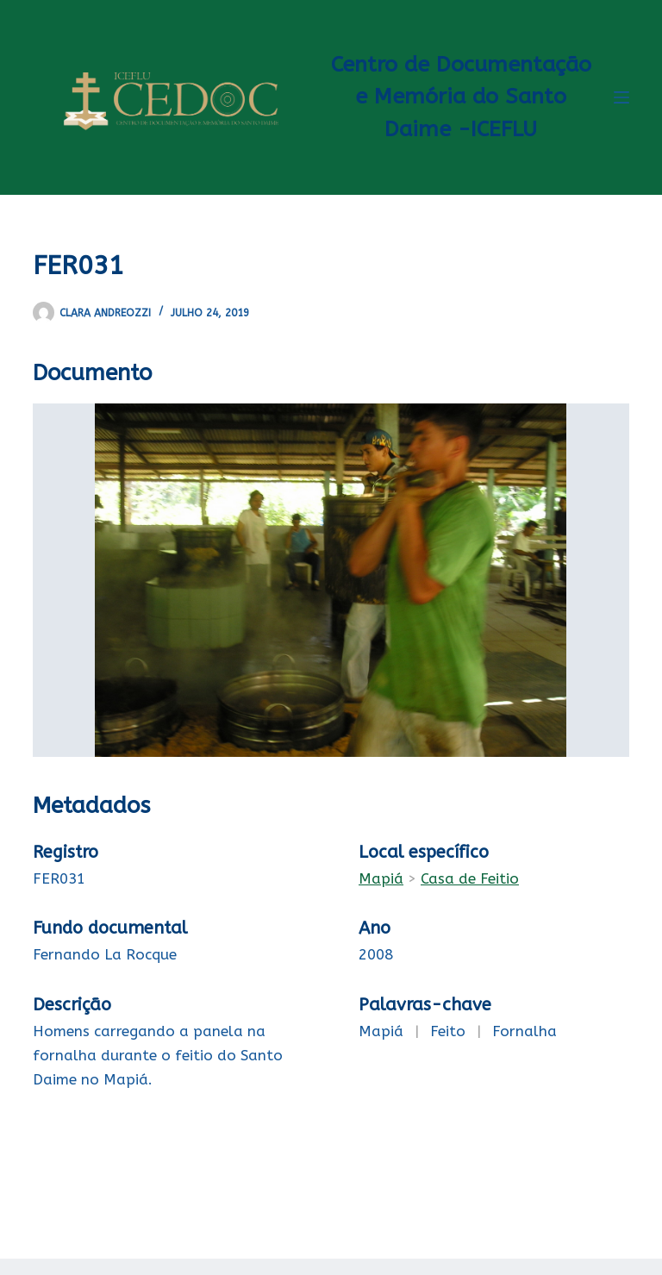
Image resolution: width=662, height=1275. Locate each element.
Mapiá (381, 878)
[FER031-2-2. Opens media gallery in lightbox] (330, 580)
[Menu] (621, 97)
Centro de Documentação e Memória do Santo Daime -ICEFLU (461, 97)
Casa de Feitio (470, 878)
